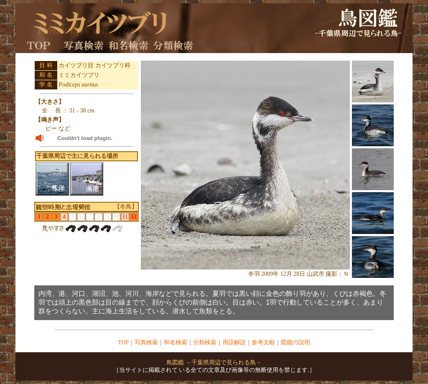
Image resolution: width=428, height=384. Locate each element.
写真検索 (146, 342)
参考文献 (263, 342)
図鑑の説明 (295, 342)
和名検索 (175, 342)
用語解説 (234, 342)
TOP (123, 342)
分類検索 (205, 342)
